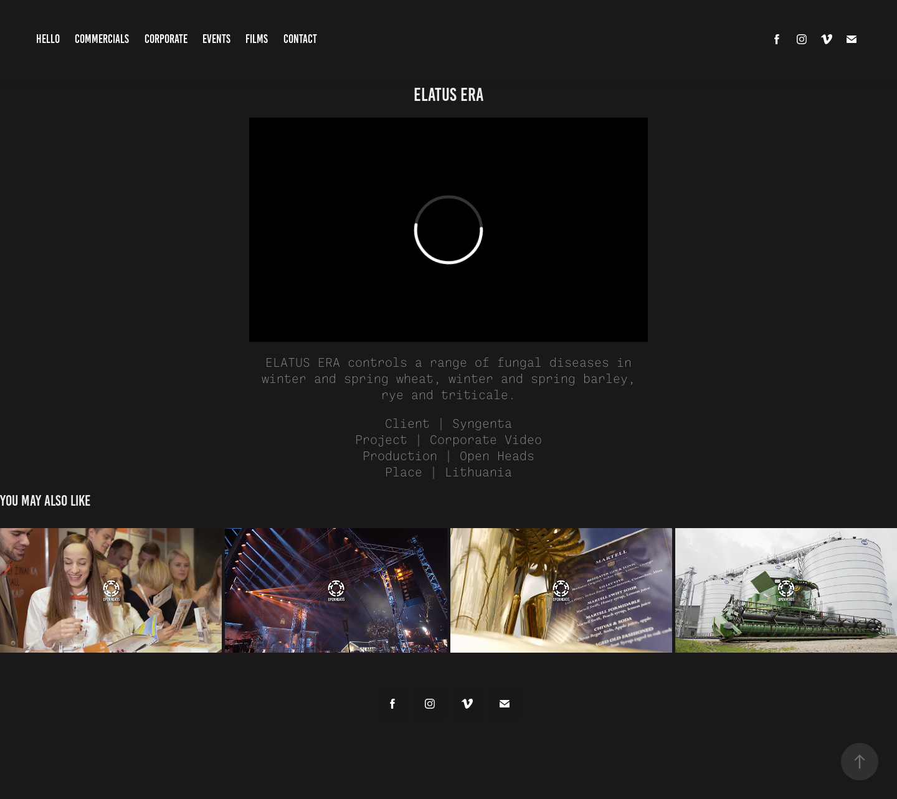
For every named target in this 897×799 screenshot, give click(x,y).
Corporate (166, 38)
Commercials (102, 38)
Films (256, 38)
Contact (300, 38)
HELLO (48, 38)
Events (216, 38)
